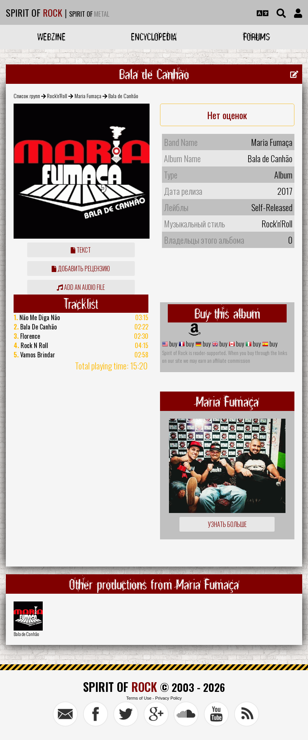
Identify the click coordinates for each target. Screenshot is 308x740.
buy (172, 343)
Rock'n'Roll (57, 96)
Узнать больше (227, 524)
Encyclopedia (154, 36)
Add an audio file (81, 287)
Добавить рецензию (81, 268)
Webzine (51, 36)
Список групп (27, 96)
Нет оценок (227, 115)
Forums (256, 36)
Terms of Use (138, 698)
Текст (81, 250)
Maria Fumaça (88, 96)
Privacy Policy (168, 698)
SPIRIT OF (34, 12)
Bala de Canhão (26, 634)
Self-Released (271, 207)
